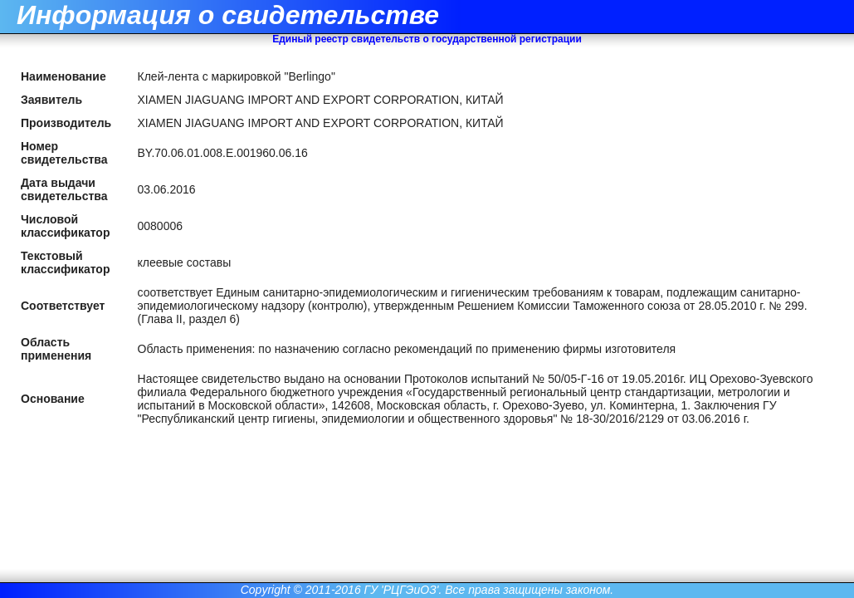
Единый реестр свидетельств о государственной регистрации (427, 39)
